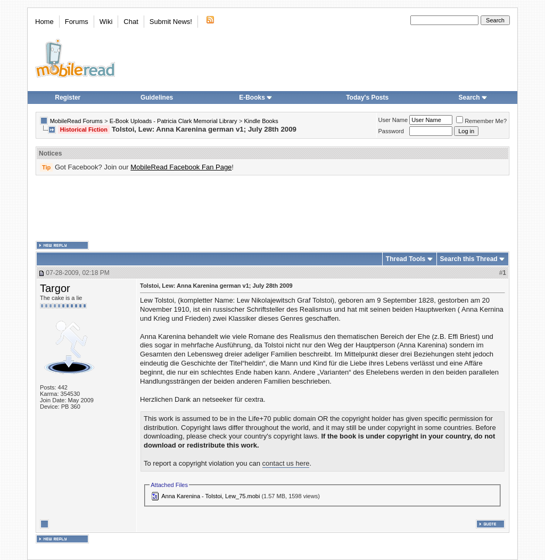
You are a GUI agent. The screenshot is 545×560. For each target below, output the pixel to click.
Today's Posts (367, 97)
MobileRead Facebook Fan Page (181, 167)
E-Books (255, 97)
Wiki (106, 22)
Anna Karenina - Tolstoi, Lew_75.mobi (210, 496)
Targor (55, 288)
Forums (76, 22)
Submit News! (171, 22)
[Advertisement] (272, 208)
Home (44, 22)
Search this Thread (469, 259)
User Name (393, 120)
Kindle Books (261, 121)
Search (473, 97)
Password (391, 131)
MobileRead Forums (76, 121)
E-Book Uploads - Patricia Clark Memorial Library (173, 121)
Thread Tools (405, 259)
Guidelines (157, 97)
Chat (130, 22)
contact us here (286, 463)
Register (67, 97)
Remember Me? (481, 121)
